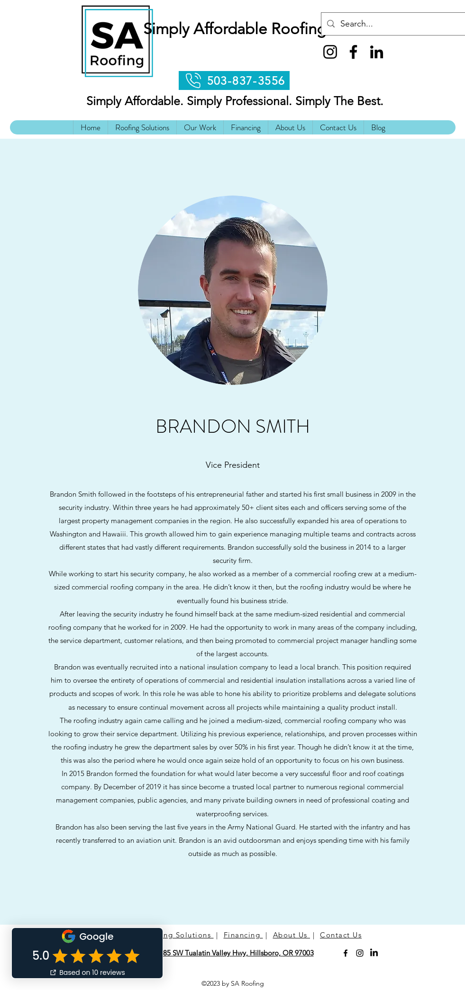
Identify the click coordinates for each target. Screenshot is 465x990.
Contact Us (341, 934)
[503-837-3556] (234, 80)
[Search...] (392, 24)
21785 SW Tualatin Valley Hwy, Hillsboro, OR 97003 (233, 952)
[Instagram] (330, 52)
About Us (291, 934)
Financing (243, 934)
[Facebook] (353, 52)
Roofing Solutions (179, 934)
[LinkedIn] (376, 52)
